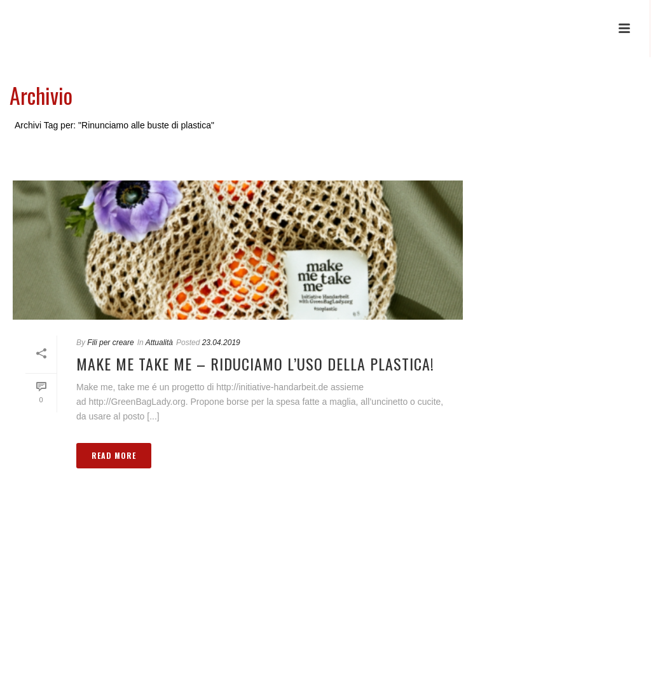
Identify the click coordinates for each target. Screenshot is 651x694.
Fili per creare (110, 342)
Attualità (159, 342)
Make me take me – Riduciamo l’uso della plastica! (255, 363)
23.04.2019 (221, 342)
